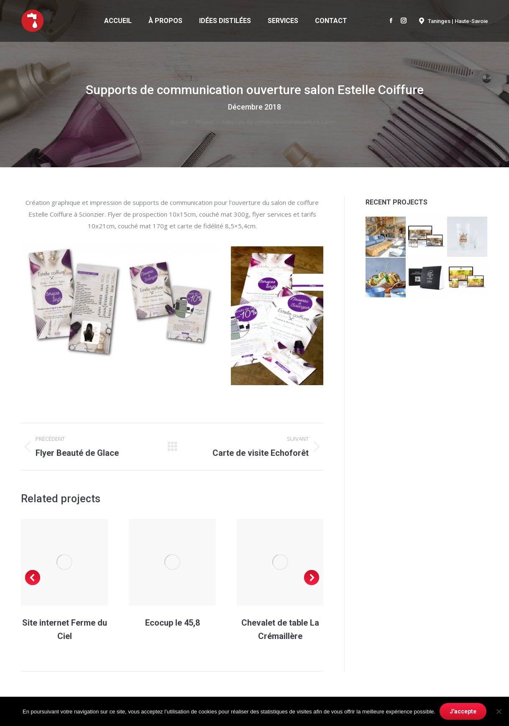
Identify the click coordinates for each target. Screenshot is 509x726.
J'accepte (463, 711)
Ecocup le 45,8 (172, 623)
